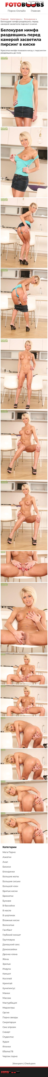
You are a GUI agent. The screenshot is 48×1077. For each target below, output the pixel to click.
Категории (15, 19)
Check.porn (29, 1063)
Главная (35, 10)
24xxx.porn (18, 1063)
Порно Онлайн (17, 10)
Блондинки (30, 19)
